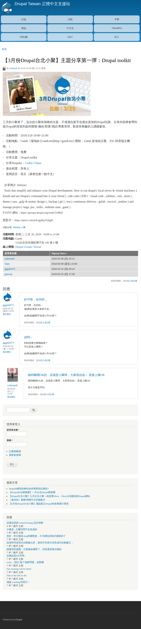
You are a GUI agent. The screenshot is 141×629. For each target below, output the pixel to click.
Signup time (59, 253)
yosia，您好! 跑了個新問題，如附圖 (25, 562)
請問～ (28, 337)
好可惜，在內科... (35, 299)
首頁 (4, 49)
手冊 (116, 19)
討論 (23, 19)
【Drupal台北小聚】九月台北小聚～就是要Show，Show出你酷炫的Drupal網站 (49, 496)
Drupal (18, 619)
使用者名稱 (11, 253)
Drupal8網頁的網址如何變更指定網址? (29, 488)
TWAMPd (117, 28)
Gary (7, 263)
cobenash (13, 68)
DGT (70, 37)
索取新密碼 (15, 455)
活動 (70, 19)
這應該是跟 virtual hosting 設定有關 (25, 523)
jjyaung (8, 274)
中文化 (70, 28)
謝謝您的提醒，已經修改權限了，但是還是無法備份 (34, 549)
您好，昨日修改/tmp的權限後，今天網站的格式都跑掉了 (36, 536)
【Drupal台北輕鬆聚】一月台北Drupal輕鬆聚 (32, 492)
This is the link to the (16, 575)
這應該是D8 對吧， (17, 555)
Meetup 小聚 (19, 227)
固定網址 (7, 314)
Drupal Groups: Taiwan (28, 246)
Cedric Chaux (33, 163)
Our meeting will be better (19, 569)
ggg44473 (10, 269)
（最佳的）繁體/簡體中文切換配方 (27, 500)
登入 (116, 37)
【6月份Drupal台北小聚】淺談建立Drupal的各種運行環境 (38, 503)
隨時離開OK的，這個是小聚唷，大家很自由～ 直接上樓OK (66, 375)
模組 (23, 28)
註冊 (135, 281)
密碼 (10, 440)
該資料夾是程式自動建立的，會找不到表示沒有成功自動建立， (40, 542)
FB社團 (24, 37)
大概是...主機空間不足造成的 (22, 529)
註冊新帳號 (15, 451)
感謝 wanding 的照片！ (18, 582)
